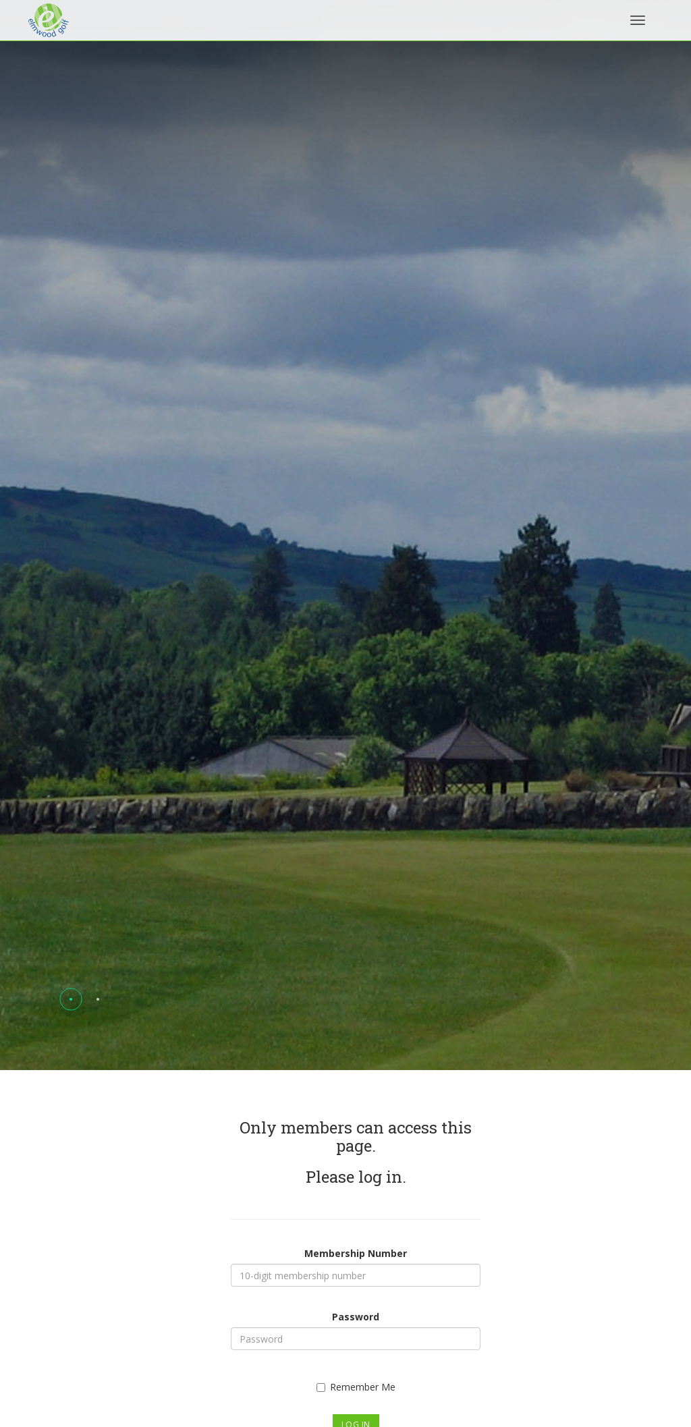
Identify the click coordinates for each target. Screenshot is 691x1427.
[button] (71, 999)
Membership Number (355, 1253)
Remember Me (355, 1386)
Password (355, 1316)
